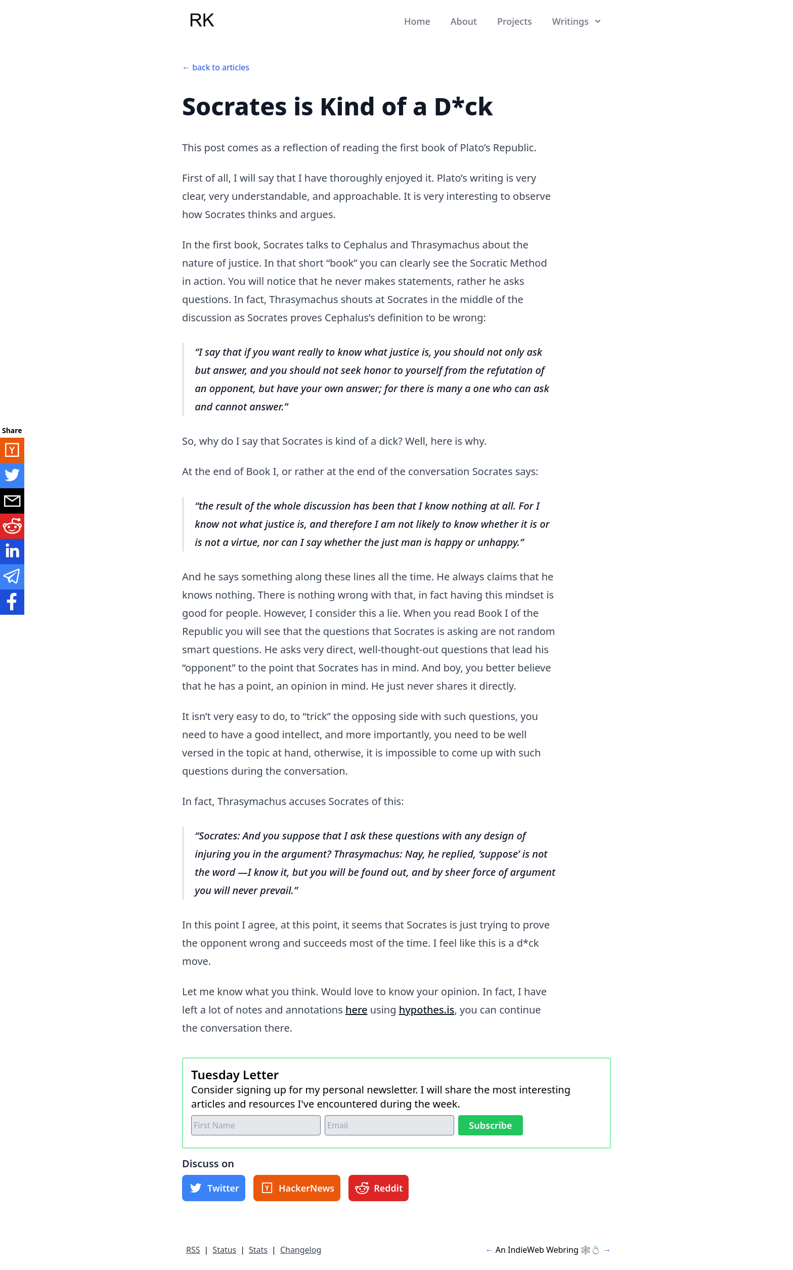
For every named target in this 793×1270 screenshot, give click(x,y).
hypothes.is (427, 1010)
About (464, 21)
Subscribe (490, 1125)
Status (224, 1249)
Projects (514, 21)
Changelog (300, 1249)
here (356, 1010)
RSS (193, 1249)
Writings (577, 21)
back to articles (220, 67)
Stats (258, 1249)
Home (417, 21)
